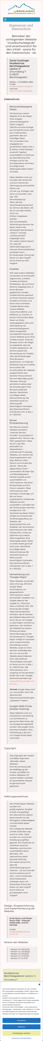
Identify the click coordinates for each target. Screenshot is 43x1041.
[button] (39, 991)
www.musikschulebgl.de (21, 91)
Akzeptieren (21, 1027)
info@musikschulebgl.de (21, 86)
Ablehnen (21, 1034)
